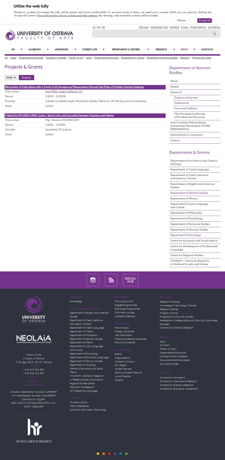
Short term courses (125, 313)
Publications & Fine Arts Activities (176, 317)
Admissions (65, 49)
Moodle (174, 27)
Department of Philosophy (186, 213)
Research (165, 49)
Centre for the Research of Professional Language (194, 248)
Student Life (93, 49)
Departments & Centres (130, 49)
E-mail (184, 27)
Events (118, 354)
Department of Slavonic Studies (189, 229)
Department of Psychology (186, 218)
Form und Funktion (185, 108)
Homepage (76, 301)
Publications (181, 103)
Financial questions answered (130, 339)
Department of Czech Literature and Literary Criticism (189, 177)
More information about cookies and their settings (67, 15)
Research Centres (169, 309)
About (187, 49)
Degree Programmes (126, 305)
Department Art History (82, 331)
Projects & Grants (169, 313)
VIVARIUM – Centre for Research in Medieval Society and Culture (189, 263)
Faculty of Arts (76, 58)
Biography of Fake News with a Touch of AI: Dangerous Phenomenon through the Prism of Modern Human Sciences (74, 87)
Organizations (122, 358)
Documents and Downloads (175, 360)
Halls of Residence (79, 406)
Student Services (123, 369)
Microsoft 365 (159, 27)
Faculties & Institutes (56, 58)
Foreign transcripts (124, 331)
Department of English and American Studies (192, 186)
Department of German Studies (162, 58)
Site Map (144, 27)
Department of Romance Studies (190, 224)
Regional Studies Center (82, 383)
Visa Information (123, 335)
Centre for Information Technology (88, 410)
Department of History (184, 198)
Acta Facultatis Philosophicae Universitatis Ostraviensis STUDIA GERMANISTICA (190, 126)
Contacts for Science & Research (176, 328)
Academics (38, 49)
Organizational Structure (31, 58)
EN (98, 27)
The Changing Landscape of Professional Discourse (189, 116)
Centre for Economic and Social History (194, 240)
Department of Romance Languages (89, 357)
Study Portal (198, 27)
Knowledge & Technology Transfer (178, 305)
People (174, 86)
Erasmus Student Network (128, 373)
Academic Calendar (125, 316)
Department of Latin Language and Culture (189, 206)
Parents (119, 380)
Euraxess (164, 324)
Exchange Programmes (127, 309)
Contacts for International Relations (178, 381)
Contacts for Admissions (172, 378)
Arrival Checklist (123, 376)
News (163, 342)
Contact (175, 140)
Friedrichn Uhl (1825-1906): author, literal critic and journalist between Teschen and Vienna (59, 115)
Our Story (165, 345)
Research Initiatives (170, 302)
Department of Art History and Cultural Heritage (193, 162)
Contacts (207, 49)
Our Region (121, 365)
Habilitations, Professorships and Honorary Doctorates (188, 320)
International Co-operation (186, 135)
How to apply (122, 328)
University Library (79, 402)
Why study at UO (124, 301)
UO (16, 49)
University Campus (124, 362)
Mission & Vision (168, 349)
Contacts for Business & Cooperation (179, 389)
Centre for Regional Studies (186, 255)
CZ (94, 27)
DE (103, 27)
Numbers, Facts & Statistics (173, 356)
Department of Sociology (185, 235)
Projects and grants (201, 58)
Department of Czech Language (189, 169)
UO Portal (214, 27)
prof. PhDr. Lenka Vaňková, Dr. (64, 91)
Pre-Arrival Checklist (125, 342)
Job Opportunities (169, 364)
